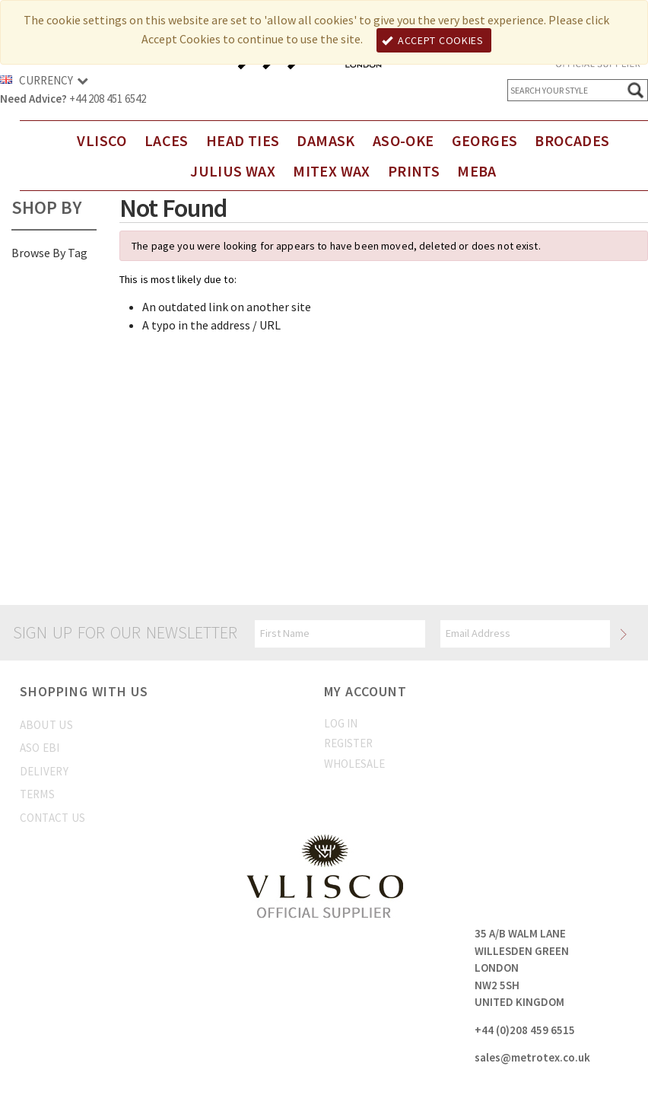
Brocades (572, 140)
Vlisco (101, 140)
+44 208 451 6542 (107, 98)
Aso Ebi (40, 747)
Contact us (53, 817)
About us (46, 725)
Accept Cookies (433, 40)
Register (348, 743)
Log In (340, 723)
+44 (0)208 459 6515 (525, 1030)
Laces (167, 140)
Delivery (44, 771)
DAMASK (325, 140)
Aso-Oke (403, 140)
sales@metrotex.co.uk (532, 1057)
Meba (477, 170)
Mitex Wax (331, 170)
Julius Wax (232, 170)
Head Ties (243, 140)
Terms (38, 794)
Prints (414, 170)
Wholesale (354, 763)
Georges (485, 140)
